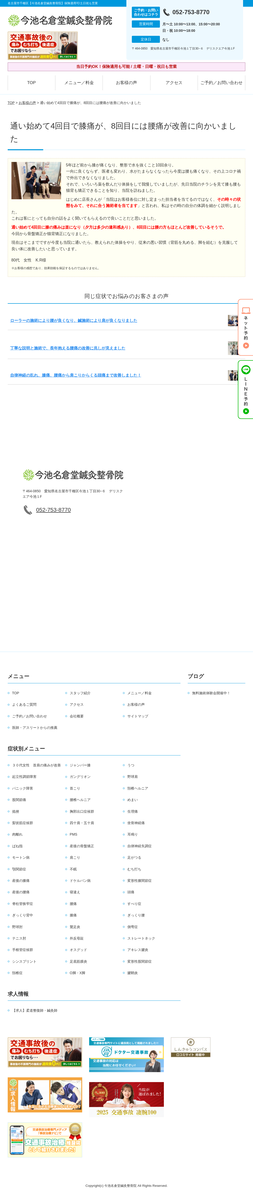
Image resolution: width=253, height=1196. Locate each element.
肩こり (75, 857)
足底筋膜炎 (78, 961)
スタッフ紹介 (80, 693)
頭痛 (130, 892)
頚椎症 (17, 973)
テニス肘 (19, 938)
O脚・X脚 (77, 973)
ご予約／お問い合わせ (221, 82)
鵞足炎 (75, 927)
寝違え (75, 892)
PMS (73, 834)
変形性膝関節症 (139, 881)
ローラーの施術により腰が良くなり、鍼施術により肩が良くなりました (73, 320)
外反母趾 (77, 938)
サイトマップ (137, 716)
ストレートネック (141, 938)
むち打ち (134, 869)
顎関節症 (19, 869)
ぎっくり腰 (136, 915)
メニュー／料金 (79, 82)
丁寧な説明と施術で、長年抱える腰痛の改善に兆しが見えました (67, 348)
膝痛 (73, 915)
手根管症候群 (22, 950)
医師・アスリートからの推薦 (34, 728)
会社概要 (77, 716)
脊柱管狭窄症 (22, 904)
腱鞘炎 (132, 973)
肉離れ (17, 834)
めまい (132, 800)
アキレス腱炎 (137, 950)
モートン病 (21, 857)
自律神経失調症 (139, 846)
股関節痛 (19, 800)
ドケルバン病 (80, 881)
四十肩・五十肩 (82, 823)
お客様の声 (126, 82)
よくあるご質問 (24, 704)
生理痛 (132, 811)
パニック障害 (22, 788)
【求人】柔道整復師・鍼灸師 (34, 1010)
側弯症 (132, 927)
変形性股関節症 (139, 961)
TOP (31, 82)
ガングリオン (80, 777)
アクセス (174, 82)
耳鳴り (132, 834)
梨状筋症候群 (22, 823)
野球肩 (132, 777)
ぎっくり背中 (22, 915)
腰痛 (73, 904)
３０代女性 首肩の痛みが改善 (36, 765)
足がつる (134, 857)
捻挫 (15, 811)
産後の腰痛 (21, 892)
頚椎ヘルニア (137, 788)
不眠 (73, 869)
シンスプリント (24, 961)
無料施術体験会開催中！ (211, 693)
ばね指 (17, 846)
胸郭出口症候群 (82, 811)
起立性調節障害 (24, 777)
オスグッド (78, 950)
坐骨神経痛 (136, 823)
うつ (130, 765)
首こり (75, 788)
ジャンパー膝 (80, 765)
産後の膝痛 (21, 881)
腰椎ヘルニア (80, 800)
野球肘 (17, 927)
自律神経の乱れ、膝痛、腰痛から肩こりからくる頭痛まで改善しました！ (75, 375)
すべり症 (134, 904)
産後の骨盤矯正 (82, 846)
